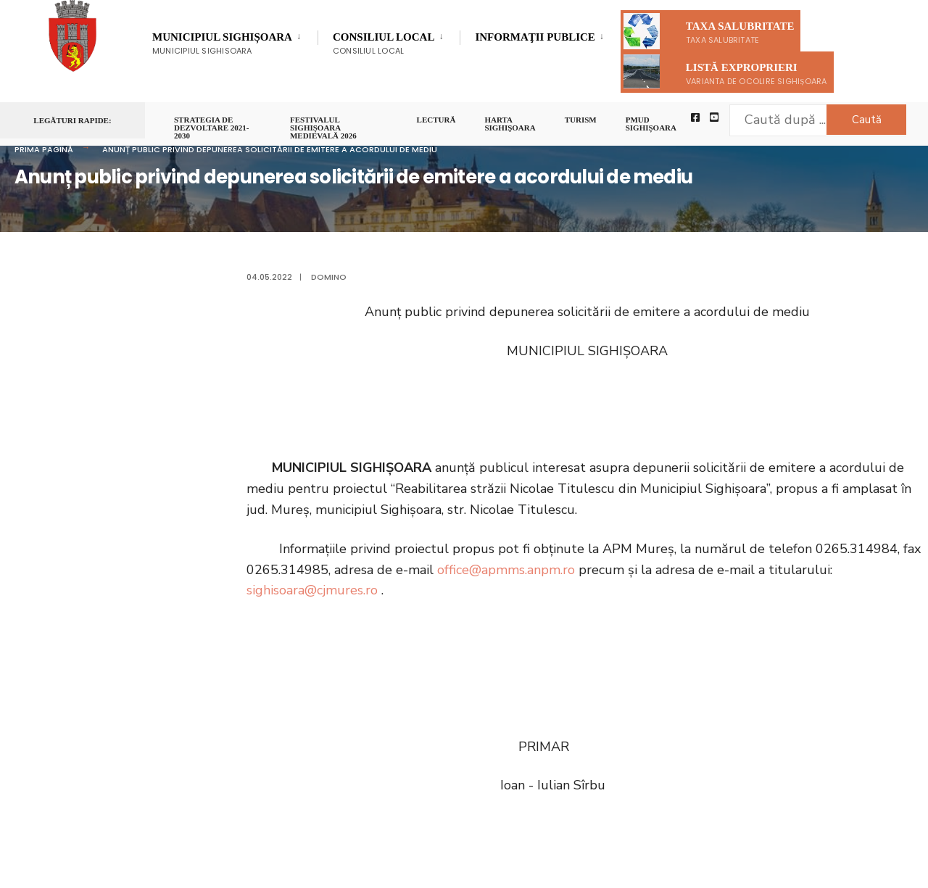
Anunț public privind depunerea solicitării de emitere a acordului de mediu (269, 149)
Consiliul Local (383, 44)
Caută (867, 119)
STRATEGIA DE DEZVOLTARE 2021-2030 (211, 128)
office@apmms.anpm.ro (506, 569)
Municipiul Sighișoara (222, 44)
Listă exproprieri (725, 71)
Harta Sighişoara (509, 124)
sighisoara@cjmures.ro (312, 590)
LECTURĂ (436, 120)
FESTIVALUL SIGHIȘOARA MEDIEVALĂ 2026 (323, 128)
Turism (581, 120)
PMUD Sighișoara (651, 124)
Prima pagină (43, 149)
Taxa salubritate (709, 31)
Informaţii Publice (534, 39)
